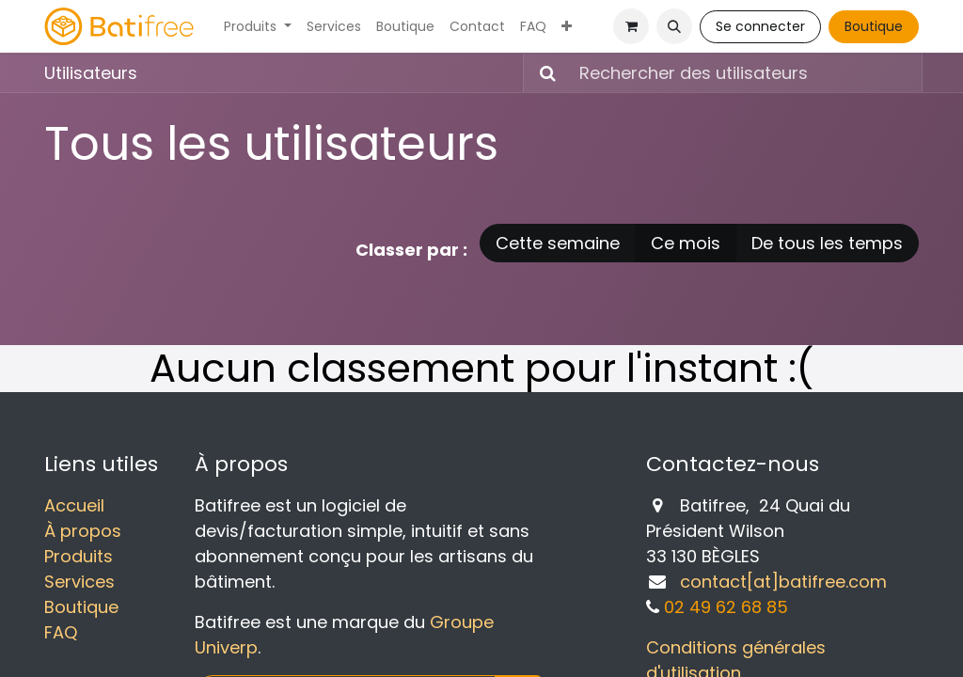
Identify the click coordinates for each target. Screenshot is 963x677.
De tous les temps (827, 243)
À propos (82, 531)
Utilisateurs (90, 73)
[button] (674, 26)
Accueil (74, 505)
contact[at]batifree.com (783, 581)
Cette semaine (558, 243)
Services (79, 581)
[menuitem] (257, 26)
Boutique (874, 26)
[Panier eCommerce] (631, 26)
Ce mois (685, 243)
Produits (78, 556)
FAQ (60, 632)
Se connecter (760, 26)
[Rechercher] (542, 73)
